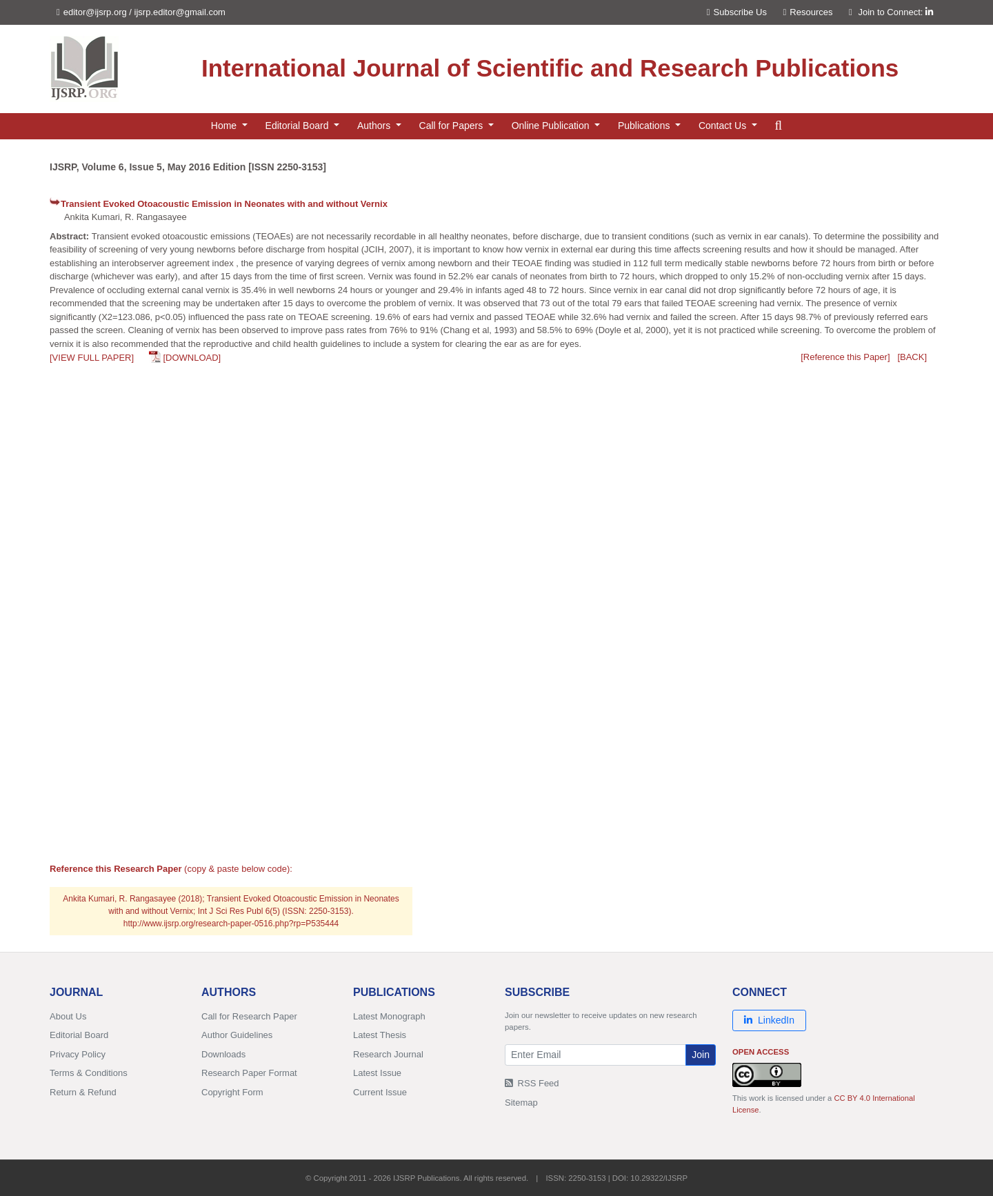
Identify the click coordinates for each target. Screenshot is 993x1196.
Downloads (223, 1054)
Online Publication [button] (552, 125)
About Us (68, 1016)
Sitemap (521, 1102)
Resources (808, 12)
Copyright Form (232, 1092)
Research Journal (388, 1054)
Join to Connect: (895, 12)
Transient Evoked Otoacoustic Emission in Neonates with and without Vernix (224, 204)
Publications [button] (645, 125)
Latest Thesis (379, 1035)
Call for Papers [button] (452, 125)
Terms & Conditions (89, 1073)
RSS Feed (532, 1083)
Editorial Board (79, 1035)
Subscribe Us (737, 12)
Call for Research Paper (249, 1016)
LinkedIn (769, 1020)
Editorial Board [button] (298, 125)
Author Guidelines (236, 1035)
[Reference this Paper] (845, 357)
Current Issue (380, 1092)
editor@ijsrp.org (95, 12)
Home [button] (225, 125)
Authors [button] (375, 125)
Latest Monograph (389, 1016)
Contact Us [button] (724, 125)
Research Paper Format (249, 1073)
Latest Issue (377, 1073)
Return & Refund (83, 1092)
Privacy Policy (78, 1054)
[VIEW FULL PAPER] (92, 357)
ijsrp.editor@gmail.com (179, 12)
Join (701, 1054)
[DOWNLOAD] (192, 357)
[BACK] (912, 357)
